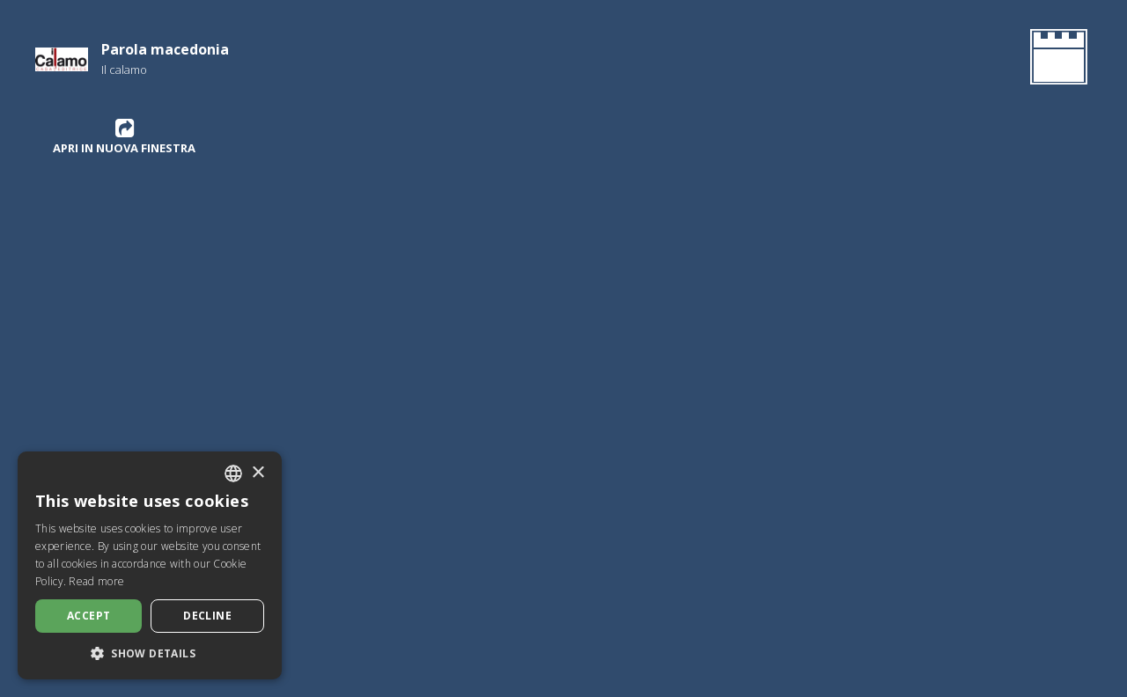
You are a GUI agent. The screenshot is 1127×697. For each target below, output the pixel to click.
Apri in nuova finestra (124, 136)
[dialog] (150, 565)
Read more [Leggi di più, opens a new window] (96, 581)
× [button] (257, 473)
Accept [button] (88, 615)
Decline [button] (207, 615)
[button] (149, 653)
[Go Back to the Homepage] (1055, 60)
